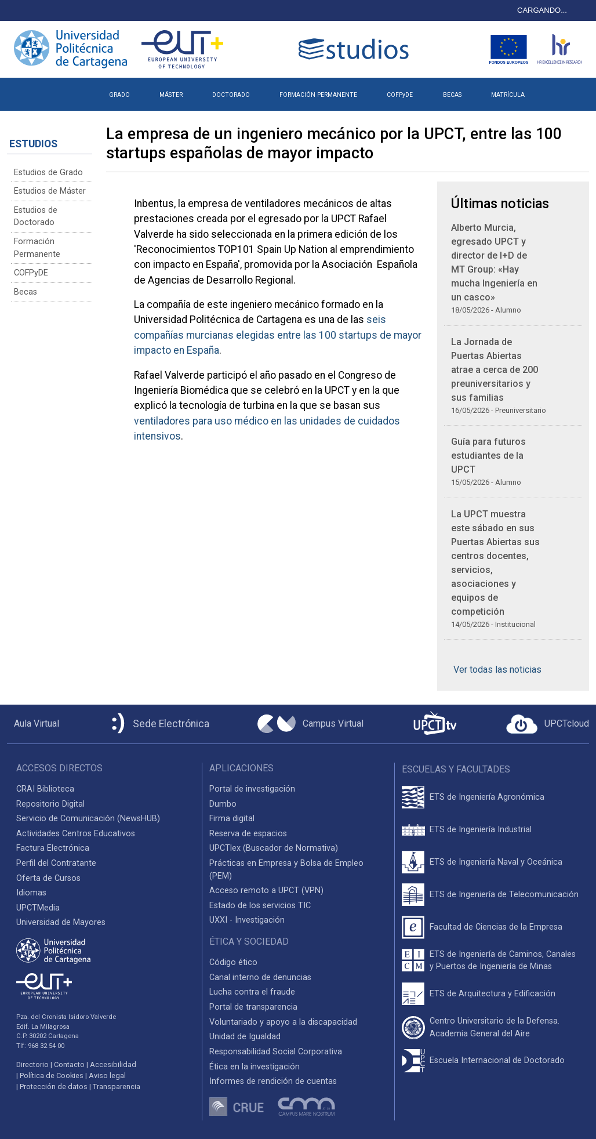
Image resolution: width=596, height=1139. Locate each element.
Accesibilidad (113, 1064)
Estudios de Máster (50, 191)
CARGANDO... (542, 10)
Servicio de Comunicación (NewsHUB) (88, 819)
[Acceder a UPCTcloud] (547, 724)
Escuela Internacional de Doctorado (497, 1060)
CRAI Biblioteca (45, 789)
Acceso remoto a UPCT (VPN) (266, 890)
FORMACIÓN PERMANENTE (318, 95)
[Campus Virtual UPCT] (310, 723)
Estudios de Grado (48, 172)
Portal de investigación (252, 789)
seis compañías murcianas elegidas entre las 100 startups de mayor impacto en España (277, 335)
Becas (25, 292)
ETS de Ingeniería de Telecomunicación (504, 894)
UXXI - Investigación (247, 920)
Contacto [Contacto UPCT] (69, 1064)
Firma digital (232, 819)
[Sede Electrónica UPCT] (158, 724)
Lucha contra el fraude (252, 992)
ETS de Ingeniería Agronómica (487, 797)
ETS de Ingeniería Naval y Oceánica (496, 862)
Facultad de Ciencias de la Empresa (496, 927)
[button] (554, 90)
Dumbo (223, 804)
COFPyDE (400, 95)
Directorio (32, 1064)
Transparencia (116, 1086)
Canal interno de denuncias (260, 977)
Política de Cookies (51, 1075)
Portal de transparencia (253, 1007)
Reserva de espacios (248, 834)
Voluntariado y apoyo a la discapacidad (283, 1022)
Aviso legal (107, 1075)
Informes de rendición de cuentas (273, 1081)
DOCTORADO (231, 95)
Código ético (233, 962)
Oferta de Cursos (48, 878)
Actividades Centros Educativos (75, 834)
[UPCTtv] (435, 724)
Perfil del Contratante (56, 863)
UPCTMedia (38, 908)
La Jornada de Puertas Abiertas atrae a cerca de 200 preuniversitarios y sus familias (494, 369)
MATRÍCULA (508, 95)
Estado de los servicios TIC (260, 906)
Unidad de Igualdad (245, 1037)
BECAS (452, 95)
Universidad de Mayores (61, 922)
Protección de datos (54, 1086)
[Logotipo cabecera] (356, 49)
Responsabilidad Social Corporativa (275, 1052)
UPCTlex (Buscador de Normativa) (273, 848)
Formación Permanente (37, 248)
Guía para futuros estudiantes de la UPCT (488, 455)
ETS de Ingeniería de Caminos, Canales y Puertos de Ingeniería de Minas (503, 960)
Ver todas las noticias (497, 669)
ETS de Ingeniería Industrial (481, 830)
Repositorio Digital (50, 804)
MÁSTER (171, 95)
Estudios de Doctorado (35, 216)
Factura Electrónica (52, 848)
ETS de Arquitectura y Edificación (492, 994)
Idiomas (31, 893)
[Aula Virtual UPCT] (33, 724)
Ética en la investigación (254, 1067)
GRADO (119, 95)
